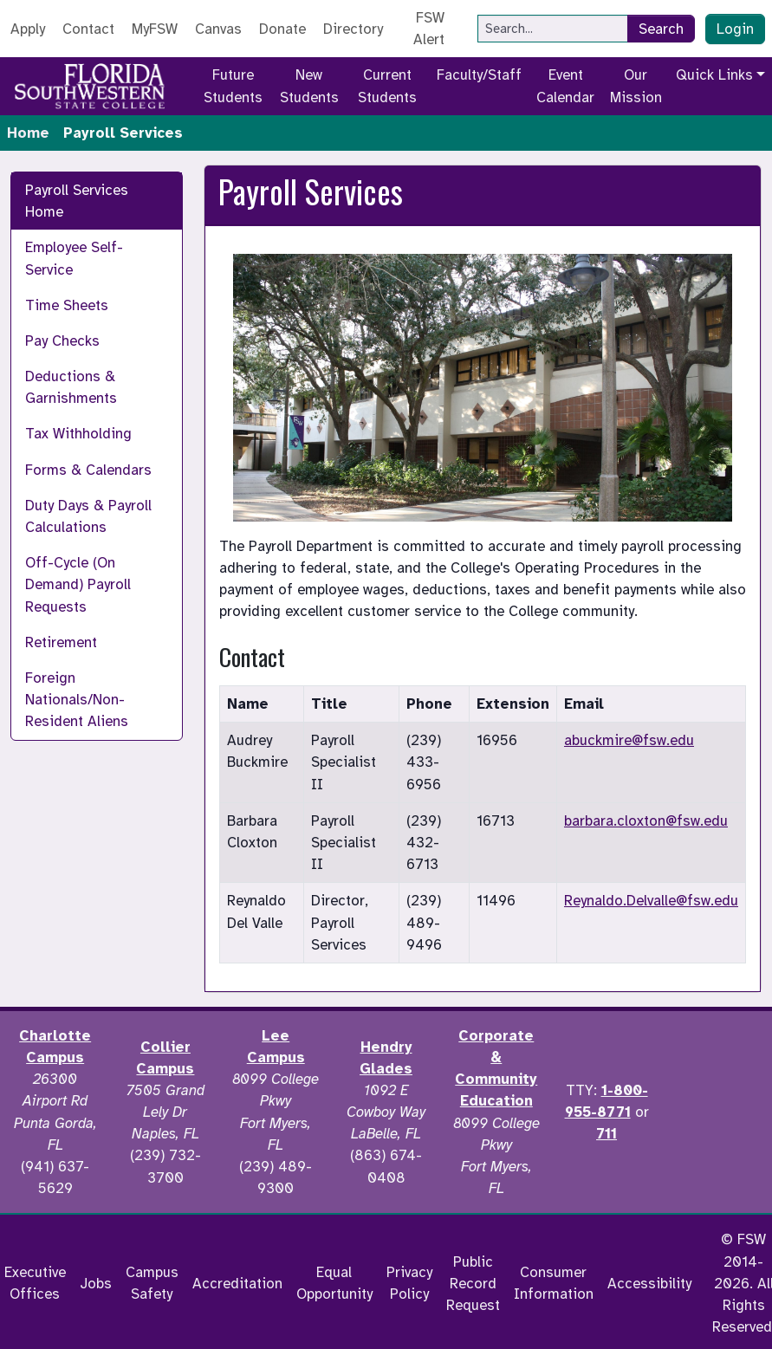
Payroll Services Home (76, 201)
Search (661, 29)
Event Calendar (565, 86)
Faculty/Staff (479, 75)
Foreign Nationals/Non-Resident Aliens (76, 699)
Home (28, 133)
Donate (282, 29)
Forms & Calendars (88, 470)
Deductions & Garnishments (71, 387)
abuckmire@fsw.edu (629, 740)
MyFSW (155, 29)
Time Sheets (66, 305)
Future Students (233, 86)
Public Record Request (473, 1283)
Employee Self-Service (74, 258)
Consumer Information (554, 1283)
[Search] (552, 28)
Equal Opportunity (334, 1283)
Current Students (387, 86)
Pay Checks (62, 341)
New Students (309, 86)
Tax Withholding (78, 434)
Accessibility (649, 1283)
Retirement (61, 642)
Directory (353, 29)
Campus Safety (152, 1283)
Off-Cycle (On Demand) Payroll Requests (78, 584)
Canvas (218, 29)
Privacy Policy (409, 1283)
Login (735, 29)
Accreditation (237, 1283)
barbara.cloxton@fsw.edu (646, 821)
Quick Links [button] (714, 75)
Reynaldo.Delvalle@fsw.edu (651, 901)
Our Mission (636, 86)
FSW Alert (429, 29)
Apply (27, 29)
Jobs (96, 1283)
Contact (88, 29)
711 (606, 1134)
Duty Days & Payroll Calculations (88, 516)
